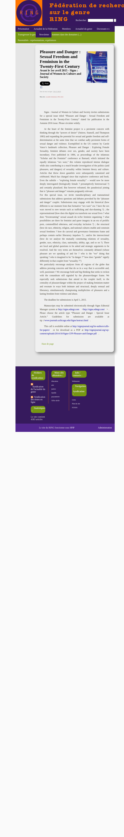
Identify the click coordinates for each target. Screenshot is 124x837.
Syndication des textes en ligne (38, 399)
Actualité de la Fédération (45, 29)
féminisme (54, 97)
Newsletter (43, 34)
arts (52, 385)
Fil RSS (74, 408)
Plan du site (76, 404)
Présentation (23, 29)
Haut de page (48, 344)
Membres (66, 29)
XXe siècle (61, 97)
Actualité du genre (83, 29)
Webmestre (76, 381)
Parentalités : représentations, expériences (37, 40)
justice (53, 389)
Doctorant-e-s (103, 29)
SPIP (72, 427)
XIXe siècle (55, 401)
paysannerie (55, 397)
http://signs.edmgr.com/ (94, 309)
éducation (54, 381)
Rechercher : (81, 20)
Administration (105, 427)
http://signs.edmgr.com (68, 309)
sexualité (48, 97)
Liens (74, 400)
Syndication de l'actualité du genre (38, 388)
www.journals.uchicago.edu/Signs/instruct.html (66, 320)
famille (53, 393)
